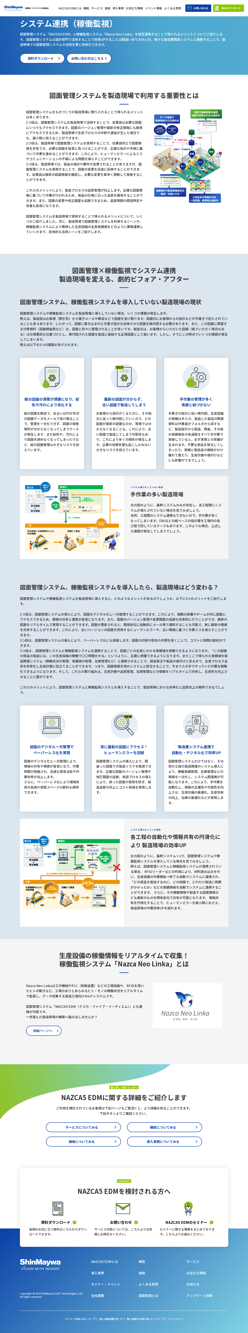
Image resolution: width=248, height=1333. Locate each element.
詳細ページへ (42, 1030)
